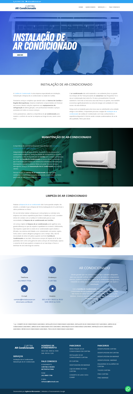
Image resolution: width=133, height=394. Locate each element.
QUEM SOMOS (90, 7)
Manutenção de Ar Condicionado (24, 362)
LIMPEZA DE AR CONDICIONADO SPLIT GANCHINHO (46, 327)
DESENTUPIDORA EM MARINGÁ (108, 356)
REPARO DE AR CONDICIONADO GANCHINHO (34, 329)
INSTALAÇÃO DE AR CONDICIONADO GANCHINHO (60, 324)
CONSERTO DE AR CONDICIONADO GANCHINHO (31, 324)
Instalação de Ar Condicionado (23, 359)
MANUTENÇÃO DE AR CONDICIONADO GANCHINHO (76, 327)
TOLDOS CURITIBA (104, 370)
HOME (81, 7)
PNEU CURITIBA (103, 374)
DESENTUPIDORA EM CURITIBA (108, 353)
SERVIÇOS (101, 7)
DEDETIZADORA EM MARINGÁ (79, 365)
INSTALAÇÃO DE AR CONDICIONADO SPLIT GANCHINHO (91, 324)
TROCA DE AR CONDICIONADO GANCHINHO (60, 329)
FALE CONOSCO (114, 7)
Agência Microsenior (32, 391)
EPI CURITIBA (73, 361)
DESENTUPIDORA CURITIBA (107, 349)
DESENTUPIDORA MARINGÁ (107, 360)
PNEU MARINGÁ (103, 378)
